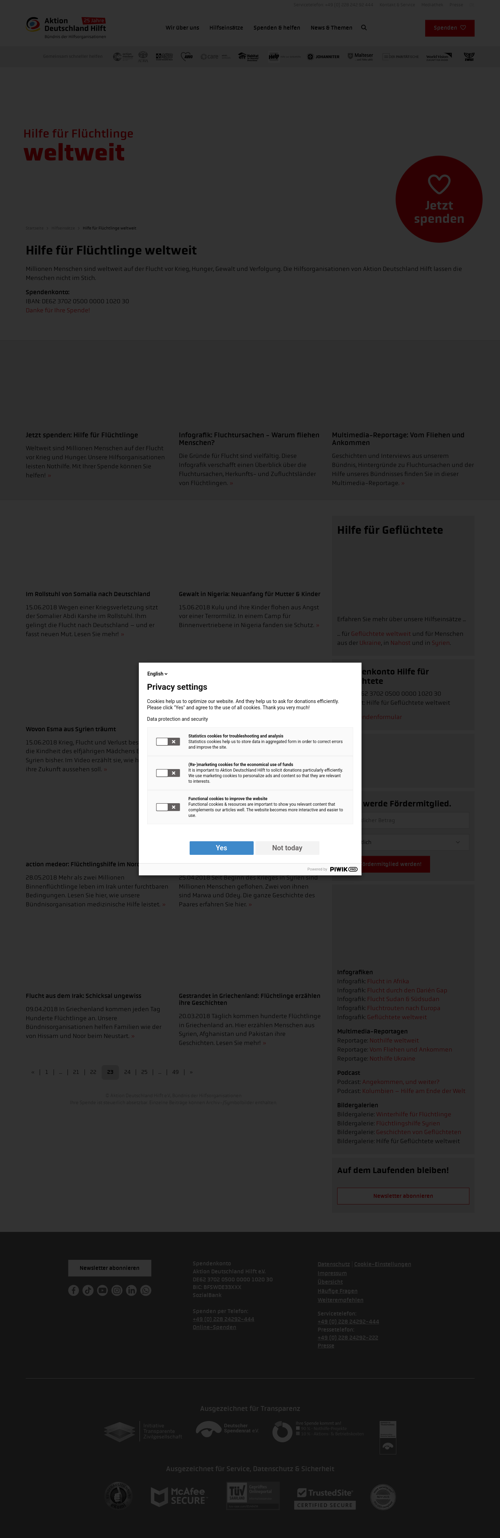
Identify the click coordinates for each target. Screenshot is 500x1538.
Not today (287, 848)
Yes (221, 848)
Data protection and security (177, 719)
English (158, 674)
